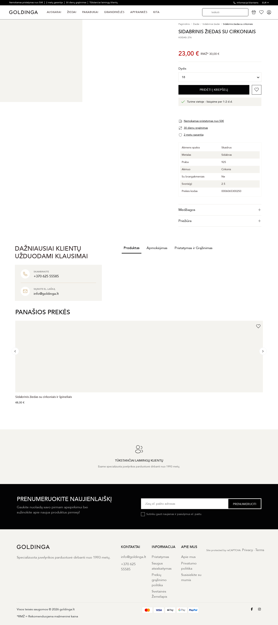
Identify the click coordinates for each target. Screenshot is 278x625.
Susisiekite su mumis (191, 577)
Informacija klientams (247, 2)
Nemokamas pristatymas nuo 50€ (26, 2)
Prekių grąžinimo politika (159, 580)
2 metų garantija (54, 2)
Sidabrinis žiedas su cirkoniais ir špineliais (43, 397)
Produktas (131, 248)
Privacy (247, 550)
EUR (265, 2)
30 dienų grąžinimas (76, 2)
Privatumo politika (189, 566)
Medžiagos (219, 209)
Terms (259, 550)
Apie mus (188, 557)
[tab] (219, 209)
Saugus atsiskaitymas (162, 566)
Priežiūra (219, 221)
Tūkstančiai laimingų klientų (103, 2)
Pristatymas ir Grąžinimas (193, 248)
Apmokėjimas (157, 248)
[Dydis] (219, 77)
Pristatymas (160, 557)
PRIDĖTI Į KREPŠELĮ (214, 90)
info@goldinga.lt (133, 557)
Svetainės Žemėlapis (159, 594)
